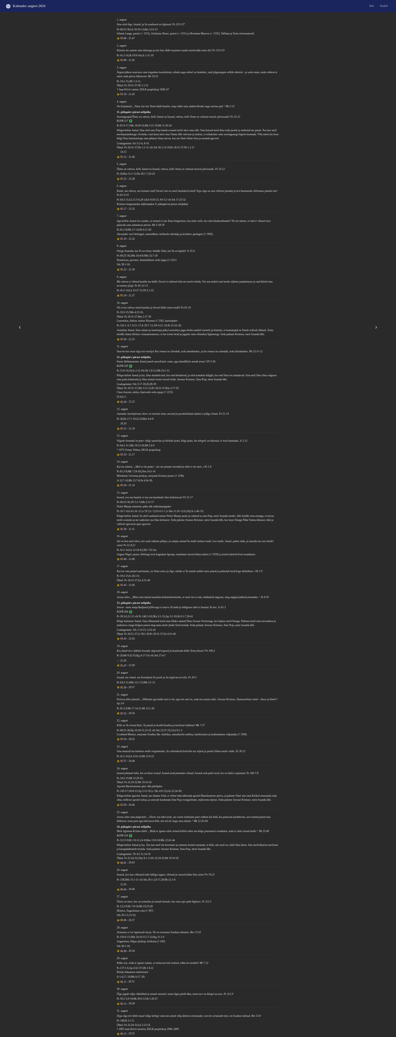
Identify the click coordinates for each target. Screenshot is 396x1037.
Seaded (384, 5)
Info (371, 5)
